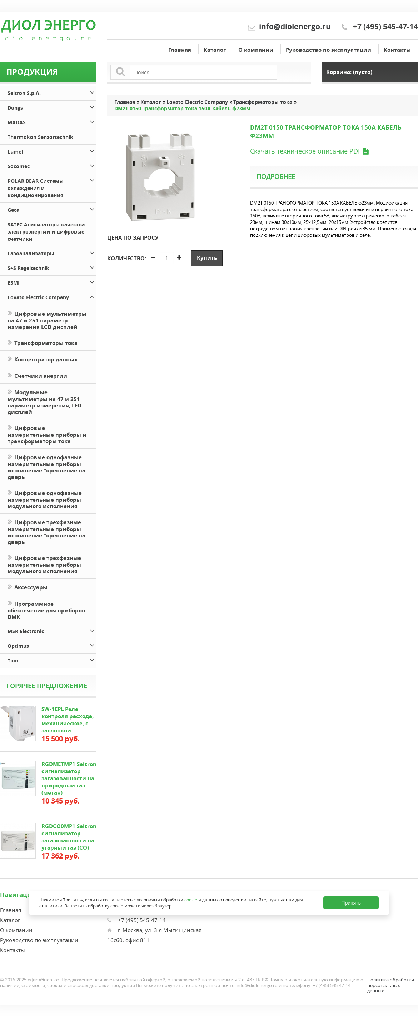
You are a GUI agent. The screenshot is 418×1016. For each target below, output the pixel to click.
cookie (190, 899)
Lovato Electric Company (52, 296)
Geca (52, 208)
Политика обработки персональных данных (390, 985)
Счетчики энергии (37, 375)
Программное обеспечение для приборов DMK (46, 610)
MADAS (52, 121)
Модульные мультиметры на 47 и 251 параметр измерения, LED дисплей (44, 401)
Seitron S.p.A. (52, 91)
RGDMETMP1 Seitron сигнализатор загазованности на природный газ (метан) (68, 778)
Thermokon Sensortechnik (40, 137)
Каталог (215, 50)
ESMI (52, 281)
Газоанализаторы (52, 252)
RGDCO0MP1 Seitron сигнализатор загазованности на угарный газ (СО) (68, 836)
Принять (351, 903)
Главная (179, 50)
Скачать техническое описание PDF (309, 151)
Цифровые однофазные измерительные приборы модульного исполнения (45, 499)
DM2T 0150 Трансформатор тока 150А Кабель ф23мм (182, 108)
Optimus (52, 644)
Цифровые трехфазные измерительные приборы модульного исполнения (44, 564)
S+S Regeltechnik (52, 266)
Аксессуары (28, 586)
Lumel (52, 150)
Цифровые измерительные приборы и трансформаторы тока (47, 434)
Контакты (397, 50)
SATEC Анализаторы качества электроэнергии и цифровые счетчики (46, 231)
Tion (52, 659)
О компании (255, 50)
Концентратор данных (43, 358)
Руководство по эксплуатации (328, 50)
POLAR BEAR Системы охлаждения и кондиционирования (52, 187)
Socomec (52, 165)
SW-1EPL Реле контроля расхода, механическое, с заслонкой (67, 719)
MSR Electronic (52, 630)
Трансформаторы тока (43, 342)
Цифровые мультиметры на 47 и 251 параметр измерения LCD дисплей (47, 320)
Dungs (52, 106)
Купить (207, 257)
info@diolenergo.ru (295, 26)
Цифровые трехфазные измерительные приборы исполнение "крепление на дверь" (46, 531)
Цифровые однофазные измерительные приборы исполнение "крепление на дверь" (46, 466)
